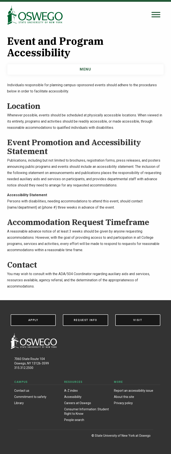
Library (19, 403)
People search (74, 420)
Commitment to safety (30, 397)
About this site (124, 397)
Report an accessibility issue (133, 390)
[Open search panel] (156, 15)
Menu (85, 69)
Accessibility (73, 397)
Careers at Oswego (77, 403)
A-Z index (71, 390)
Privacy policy (123, 403)
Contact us (21, 390)
